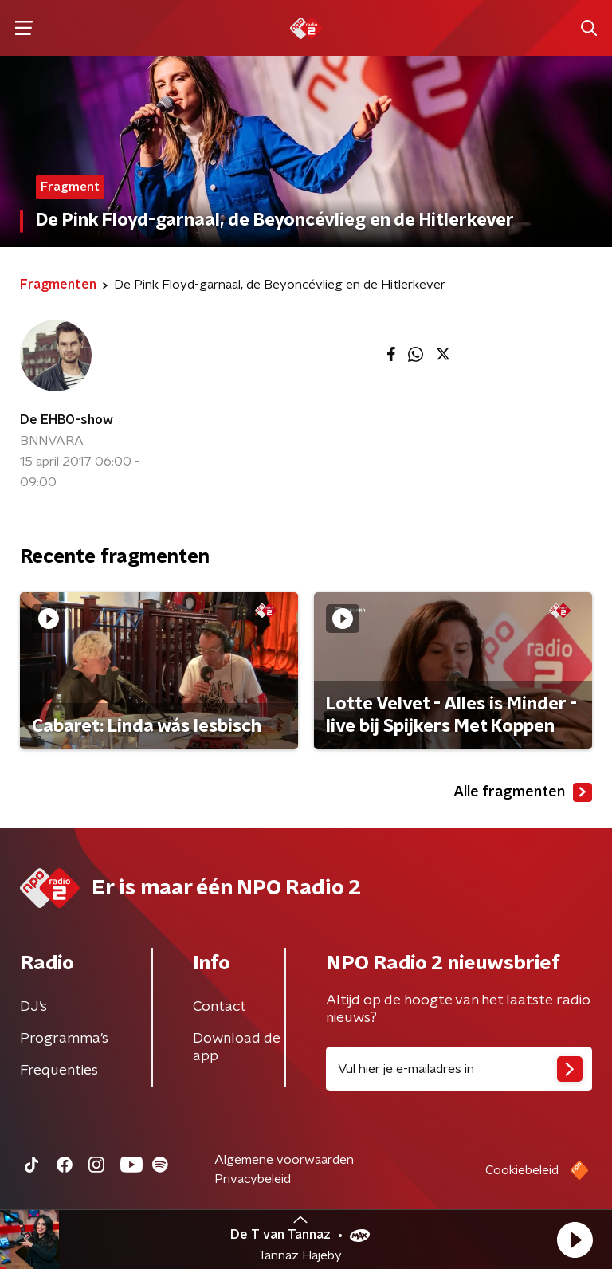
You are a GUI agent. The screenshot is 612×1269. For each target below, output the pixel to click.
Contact (219, 1007)
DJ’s (33, 1007)
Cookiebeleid (522, 1170)
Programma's (64, 1038)
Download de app (236, 1047)
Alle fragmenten (522, 792)
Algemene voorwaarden (284, 1159)
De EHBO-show (66, 420)
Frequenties (59, 1070)
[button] (574, 1239)
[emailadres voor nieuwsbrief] (459, 1069)
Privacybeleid (252, 1179)
